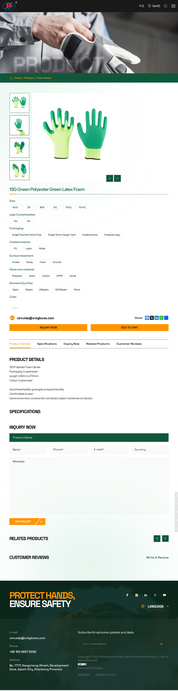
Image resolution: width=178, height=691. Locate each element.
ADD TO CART (129, 327)
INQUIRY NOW (48, 327)
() (155, 6)
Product (30, 78)
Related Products (99, 344)
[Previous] (109, 178)
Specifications (48, 344)
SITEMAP (84, 675)
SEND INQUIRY (23, 522)
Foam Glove (45, 78)
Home (18, 78)
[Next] (117, 178)
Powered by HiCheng (90, 668)
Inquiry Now (73, 344)
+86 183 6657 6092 (22, 653)
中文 (141, 5)
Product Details (20, 344)
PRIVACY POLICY (106, 675)
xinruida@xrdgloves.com (36, 318)
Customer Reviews (131, 344)
